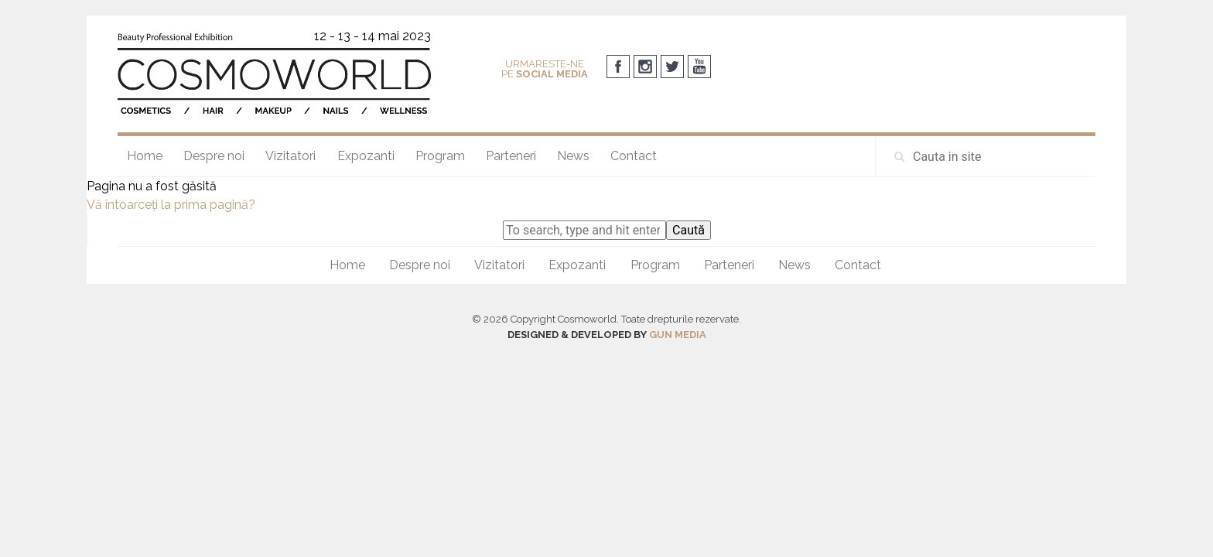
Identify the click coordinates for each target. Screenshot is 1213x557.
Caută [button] (688, 230)
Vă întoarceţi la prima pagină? (171, 204)
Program (440, 156)
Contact (633, 156)
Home (144, 156)
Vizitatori (290, 156)
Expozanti (366, 156)
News (573, 156)
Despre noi (213, 156)
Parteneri (511, 156)
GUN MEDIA (677, 334)
